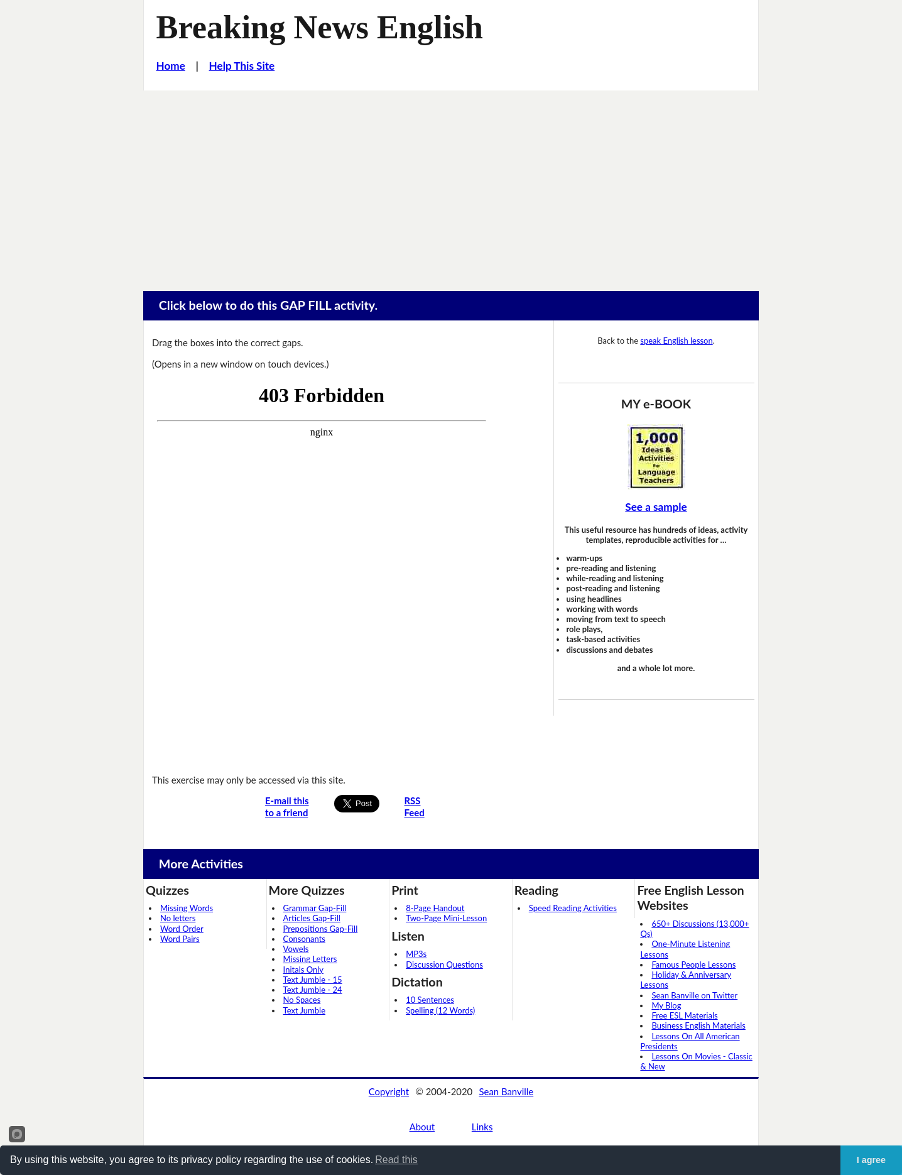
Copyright (389, 1091)
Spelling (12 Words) (440, 1010)
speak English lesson (676, 341)
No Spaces (302, 1000)
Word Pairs (180, 939)
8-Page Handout (435, 908)
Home (170, 65)
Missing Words (186, 908)
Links (482, 1126)
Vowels (296, 949)
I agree (871, 1160)
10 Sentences (430, 1000)
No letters (177, 918)
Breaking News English (319, 27)
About (422, 1126)
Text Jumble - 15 (312, 980)
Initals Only (303, 970)
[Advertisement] (451, 185)
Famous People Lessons (693, 964)
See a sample (656, 506)
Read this (396, 1159)
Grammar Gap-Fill (315, 908)
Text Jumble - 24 (312, 990)
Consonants (304, 939)
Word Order (182, 929)
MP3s (416, 954)
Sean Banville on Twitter (694, 995)
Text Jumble (304, 1010)
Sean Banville (506, 1091)
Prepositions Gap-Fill (320, 929)
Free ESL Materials (684, 1015)
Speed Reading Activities (573, 908)
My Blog (666, 1005)
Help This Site (242, 65)
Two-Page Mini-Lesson (446, 918)
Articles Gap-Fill (311, 918)
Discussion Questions (444, 964)
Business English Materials (698, 1025)
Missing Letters (310, 959)
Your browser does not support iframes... (321, 570)
